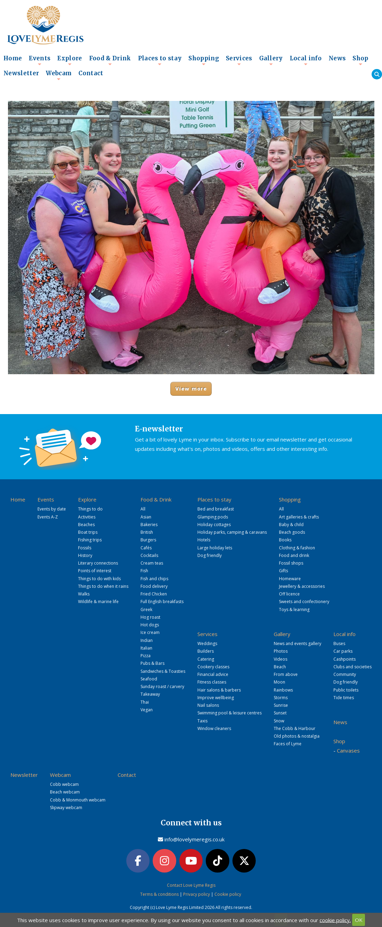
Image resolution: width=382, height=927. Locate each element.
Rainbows (283, 690)
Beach (280, 667)
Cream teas (152, 563)
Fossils (84, 548)
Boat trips (87, 532)
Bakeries (149, 524)
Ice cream (150, 632)
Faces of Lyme (288, 744)
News (337, 58)
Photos (281, 651)
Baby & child (291, 524)
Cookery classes (213, 667)
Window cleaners (214, 728)
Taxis (202, 721)
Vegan (147, 710)
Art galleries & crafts (299, 517)
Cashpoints (344, 659)
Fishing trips (90, 540)
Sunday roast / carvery (162, 686)
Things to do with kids (99, 579)
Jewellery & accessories (302, 586)
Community (344, 674)
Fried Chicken (154, 594)
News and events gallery (297, 643)
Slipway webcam (66, 807)
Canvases (348, 750)
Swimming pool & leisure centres (229, 713)
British (147, 532)
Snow (279, 721)
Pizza (146, 656)
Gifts (283, 571)
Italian (146, 648)
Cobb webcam (64, 784)
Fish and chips (154, 579)
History (85, 555)
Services (239, 60)
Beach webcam (65, 792)
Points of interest (94, 571)
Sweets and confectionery (304, 601)
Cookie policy (227, 894)
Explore (69, 60)
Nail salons (208, 705)
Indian (147, 640)
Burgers (148, 540)
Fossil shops (291, 563)
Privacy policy (196, 894)
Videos (280, 659)
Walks (84, 594)
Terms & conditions (159, 894)
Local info (306, 60)
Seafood (149, 679)
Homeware (290, 579)
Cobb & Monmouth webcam (77, 800)
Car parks (343, 651)
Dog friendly (209, 555)
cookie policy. (335, 919)
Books (285, 540)
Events (39, 60)
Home (12, 58)
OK (359, 919)
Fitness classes (211, 682)
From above (286, 674)
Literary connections (98, 563)
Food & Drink (110, 60)
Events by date (51, 509)
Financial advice (212, 674)
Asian (146, 517)
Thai (145, 702)
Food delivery (154, 586)
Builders (205, 651)
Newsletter (21, 73)
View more (191, 388)
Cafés (146, 548)
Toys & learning (294, 609)
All (143, 509)
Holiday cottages (214, 524)
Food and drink (294, 555)
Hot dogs (150, 625)
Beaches (86, 524)
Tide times (343, 698)
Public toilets (345, 690)
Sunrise (281, 705)
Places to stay (160, 60)
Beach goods (292, 532)
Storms (281, 698)
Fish (144, 571)
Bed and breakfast (215, 509)
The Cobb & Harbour (294, 728)
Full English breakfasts (162, 601)
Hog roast (150, 617)
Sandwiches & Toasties (163, 671)
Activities (86, 517)
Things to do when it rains (103, 586)
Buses (339, 643)
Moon (279, 682)
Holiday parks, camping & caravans (232, 532)
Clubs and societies (352, 667)
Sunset (280, 713)
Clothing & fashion (297, 548)
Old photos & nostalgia (297, 736)
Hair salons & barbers (219, 690)
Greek (146, 609)
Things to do (90, 509)
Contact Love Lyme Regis (191, 885)
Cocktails (149, 555)
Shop (360, 60)
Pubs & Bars (152, 663)
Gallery (271, 60)
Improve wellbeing (215, 698)
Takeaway (150, 694)
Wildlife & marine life (98, 601)
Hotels (203, 540)
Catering (205, 659)
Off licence (289, 594)
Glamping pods (212, 517)
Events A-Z (47, 517)
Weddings (207, 643)
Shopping (203, 60)
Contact (90, 73)
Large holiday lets (214, 548)
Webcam (58, 75)
